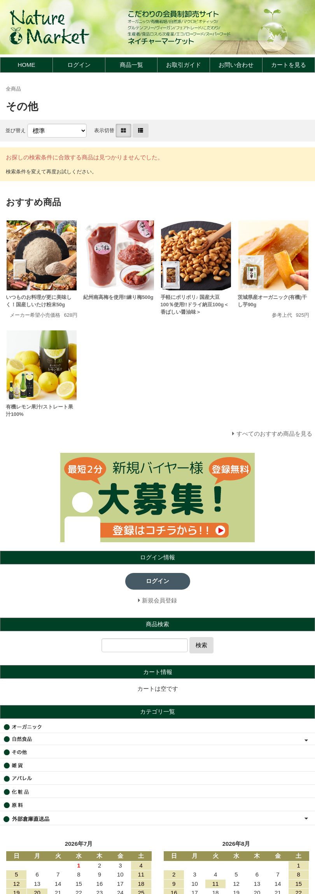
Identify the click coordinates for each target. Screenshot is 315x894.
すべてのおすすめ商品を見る (274, 433)
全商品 (13, 89)
